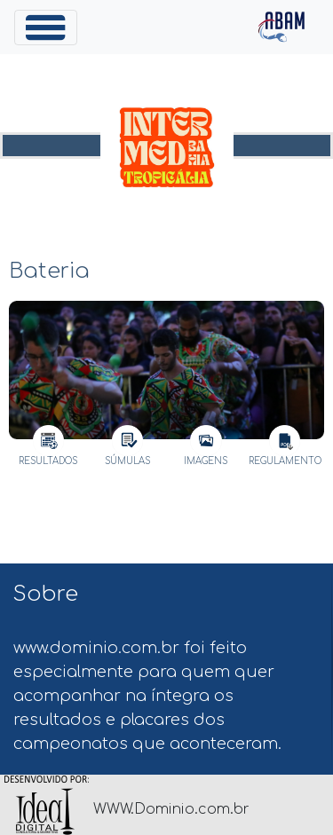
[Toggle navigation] (45, 27)
